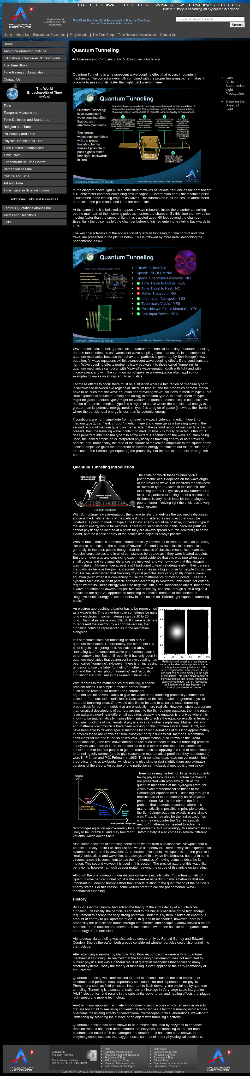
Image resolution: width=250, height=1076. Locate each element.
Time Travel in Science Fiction (26, 190)
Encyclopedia (79, 35)
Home (8, 35)
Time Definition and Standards (26, 120)
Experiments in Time (165, 1051)
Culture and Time (16, 176)
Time (7, 105)
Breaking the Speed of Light (235, 105)
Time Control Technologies (24, 148)
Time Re (137, 35)
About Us (22, 35)
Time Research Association (24, 72)
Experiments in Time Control (25, 162)
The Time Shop (103, 35)
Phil (116, 1060)
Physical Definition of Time (23, 141)
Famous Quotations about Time (27, 208)
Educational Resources (49, 35)
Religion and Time (17, 127)
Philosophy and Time (19, 134)
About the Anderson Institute (25, 51)
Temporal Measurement (21, 113)
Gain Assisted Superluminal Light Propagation (235, 85)
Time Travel (12, 155)
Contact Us (168, 35)
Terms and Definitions (20, 215)
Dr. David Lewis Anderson (141, 59)
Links (7, 222)
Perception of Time (18, 169)
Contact (56, 1051)
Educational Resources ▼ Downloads (32, 58)
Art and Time (13, 183)
